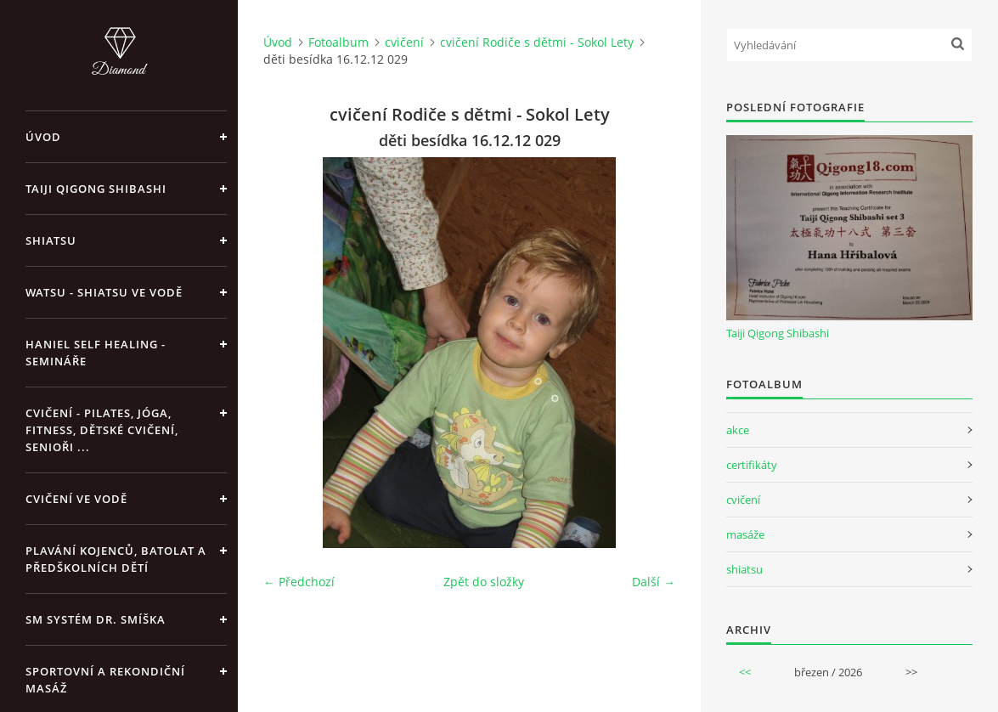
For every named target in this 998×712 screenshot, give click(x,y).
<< (745, 672)
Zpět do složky (483, 582)
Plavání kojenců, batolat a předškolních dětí (115, 559)
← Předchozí (299, 582)
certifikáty (751, 464)
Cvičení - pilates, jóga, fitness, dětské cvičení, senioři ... (101, 430)
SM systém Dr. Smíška (95, 619)
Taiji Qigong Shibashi (95, 188)
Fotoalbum (338, 42)
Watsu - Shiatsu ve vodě (104, 292)
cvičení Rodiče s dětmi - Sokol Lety (537, 42)
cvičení (404, 42)
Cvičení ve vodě (76, 498)
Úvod (43, 136)
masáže (745, 534)
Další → (653, 582)
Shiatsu (50, 240)
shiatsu (744, 569)
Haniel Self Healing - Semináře (95, 352)
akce (737, 430)
